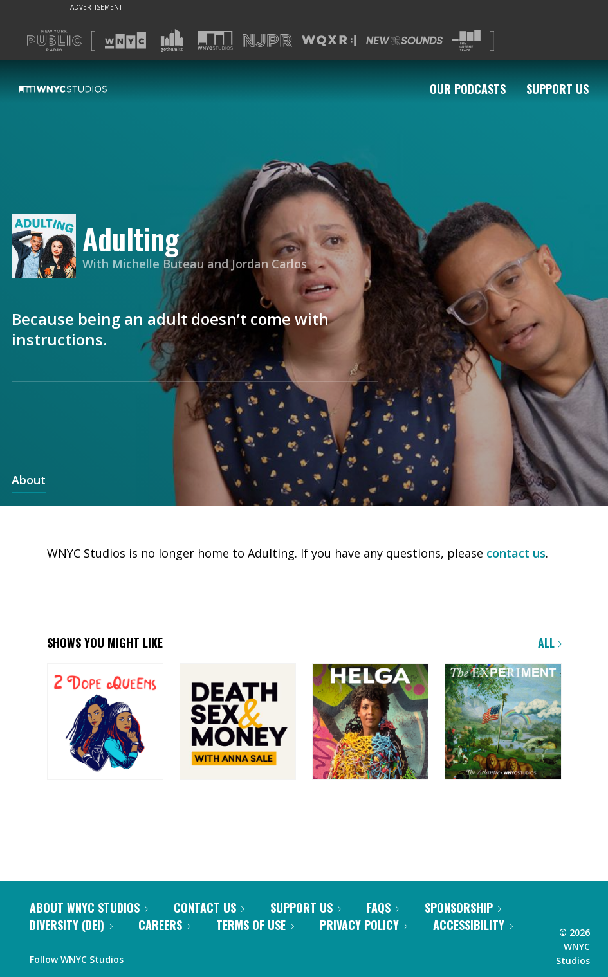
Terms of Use (255, 925)
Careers (164, 925)
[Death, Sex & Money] (238, 722)
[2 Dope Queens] (105, 722)
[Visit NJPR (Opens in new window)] (267, 41)
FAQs (383, 907)
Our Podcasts (468, 88)
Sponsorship (463, 907)
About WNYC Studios (89, 907)
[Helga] (370, 722)
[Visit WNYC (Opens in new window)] (125, 40)
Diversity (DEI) (71, 925)
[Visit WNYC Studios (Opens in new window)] (215, 40)
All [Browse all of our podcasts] (550, 642)
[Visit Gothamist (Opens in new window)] (172, 40)
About (29, 481)
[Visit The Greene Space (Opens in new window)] (466, 41)
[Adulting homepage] (47, 247)
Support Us (557, 88)
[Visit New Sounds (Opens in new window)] (404, 40)
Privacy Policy (363, 925)
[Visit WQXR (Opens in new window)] (329, 41)
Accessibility (473, 925)
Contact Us (209, 907)
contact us (516, 553)
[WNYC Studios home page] (79, 89)
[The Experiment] (503, 722)
